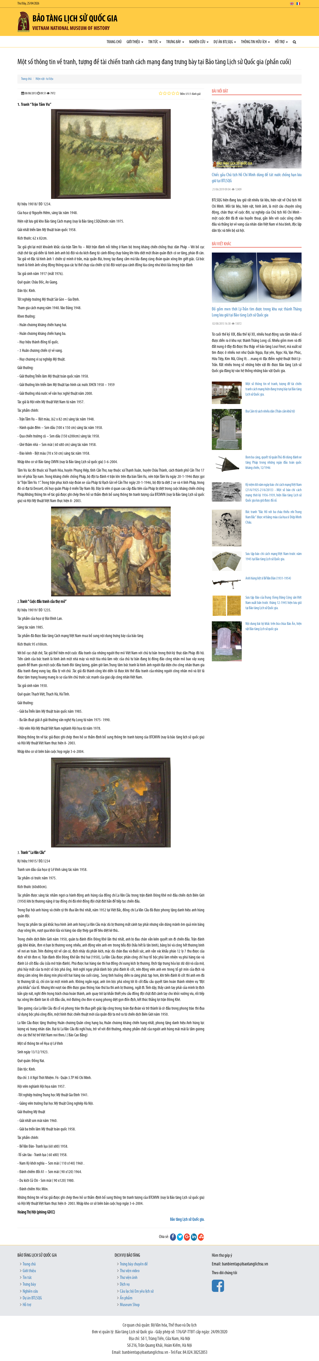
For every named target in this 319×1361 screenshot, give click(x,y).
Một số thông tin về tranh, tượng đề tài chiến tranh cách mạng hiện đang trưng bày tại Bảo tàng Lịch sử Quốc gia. (273, 389)
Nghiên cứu (199, 42)
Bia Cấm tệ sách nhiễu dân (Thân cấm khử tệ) (270, 411)
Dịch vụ (125, 1284)
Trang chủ (114, 42)
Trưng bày (175, 42)
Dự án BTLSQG (225, 42)
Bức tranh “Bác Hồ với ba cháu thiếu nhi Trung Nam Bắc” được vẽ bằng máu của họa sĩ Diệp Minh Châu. (273, 517)
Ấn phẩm (126, 1298)
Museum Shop (130, 1305)
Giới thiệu (135, 42)
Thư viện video (130, 1271)
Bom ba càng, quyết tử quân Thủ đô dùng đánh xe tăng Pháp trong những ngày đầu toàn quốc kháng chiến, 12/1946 (273, 463)
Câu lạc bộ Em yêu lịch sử (137, 1291)
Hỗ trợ (281, 42)
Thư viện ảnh (128, 1277)
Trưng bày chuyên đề (134, 1264)
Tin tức (154, 42)
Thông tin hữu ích (255, 42)
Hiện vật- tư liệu (44, 79)
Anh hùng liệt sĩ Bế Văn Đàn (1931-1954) (268, 578)
